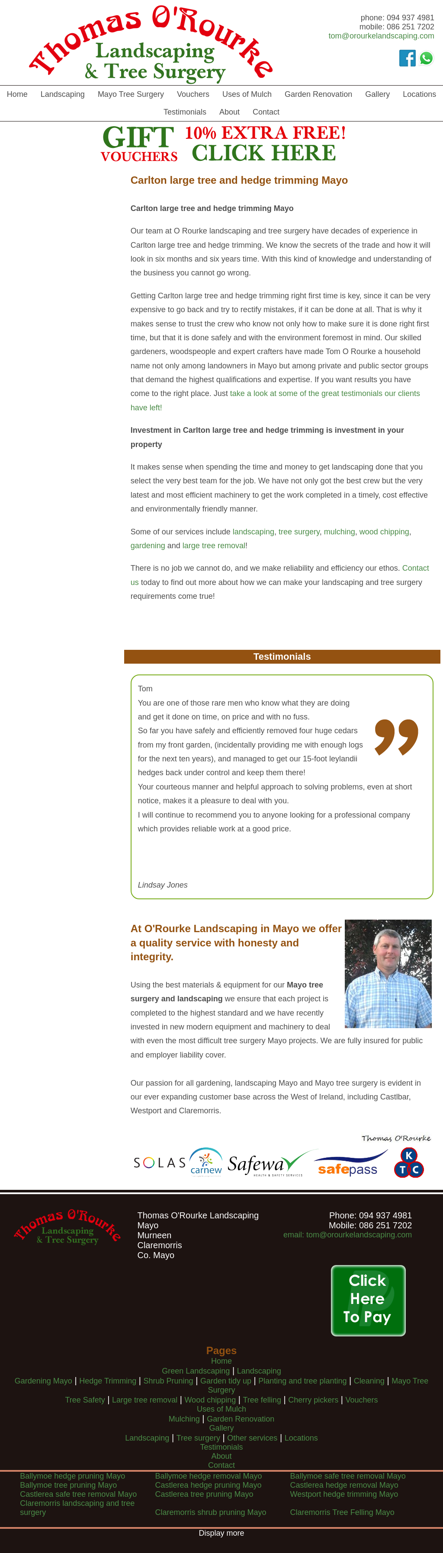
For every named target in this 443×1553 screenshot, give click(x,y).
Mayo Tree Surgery (131, 94)
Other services (252, 1438)
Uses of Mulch (247, 94)
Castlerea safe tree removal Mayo (78, 1494)
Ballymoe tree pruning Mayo (68, 1485)
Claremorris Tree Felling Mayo (342, 1512)
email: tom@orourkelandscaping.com (347, 1234)
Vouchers (193, 94)
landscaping (253, 531)
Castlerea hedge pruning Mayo (208, 1485)
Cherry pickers (313, 1400)
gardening (148, 545)
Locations (419, 94)
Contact (266, 112)
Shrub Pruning (168, 1381)
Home (17, 94)
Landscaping (63, 94)
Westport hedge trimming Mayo (344, 1494)
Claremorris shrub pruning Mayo (210, 1512)
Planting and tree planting (302, 1381)
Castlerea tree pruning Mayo (204, 1494)
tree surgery (299, 531)
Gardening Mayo (43, 1381)
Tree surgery (198, 1438)
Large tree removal (144, 1400)
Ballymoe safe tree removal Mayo (348, 1476)
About (229, 112)
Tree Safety (85, 1400)
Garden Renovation (318, 94)
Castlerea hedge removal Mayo (344, 1485)
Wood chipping (210, 1400)
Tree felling (262, 1400)
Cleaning (369, 1381)
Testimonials (185, 112)
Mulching (184, 1419)
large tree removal (214, 545)
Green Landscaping (196, 1371)
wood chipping (384, 531)
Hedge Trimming (107, 1381)
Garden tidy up (225, 1381)
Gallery (377, 94)
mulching (339, 531)
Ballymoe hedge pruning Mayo (72, 1476)
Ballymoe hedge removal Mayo (208, 1476)
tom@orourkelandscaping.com (381, 36)
